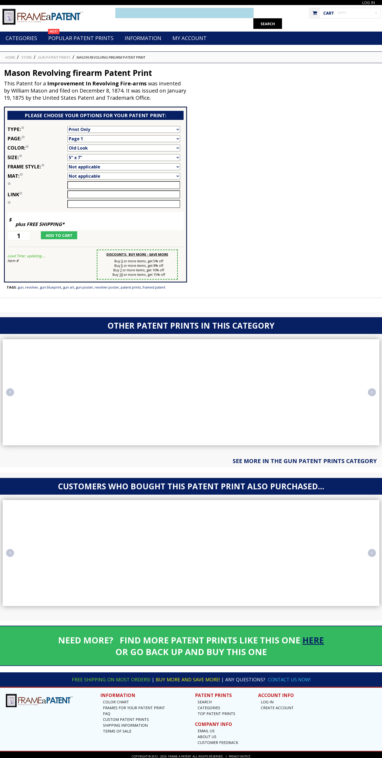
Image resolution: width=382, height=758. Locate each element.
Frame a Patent (179, 753)
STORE (26, 54)
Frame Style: (37, 164)
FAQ (106, 710)
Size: (37, 154)
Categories (21, 35)
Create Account (277, 704)
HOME (10, 54)
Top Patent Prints (216, 710)
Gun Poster (84, 284)
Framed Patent (154, 284)
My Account (189, 35)
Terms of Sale (117, 728)
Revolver (31, 284)
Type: (37, 126)
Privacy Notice (239, 753)
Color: (37, 145)
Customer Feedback (218, 739)
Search (205, 699)
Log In (368, 2)
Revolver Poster (107, 284)
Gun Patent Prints (54, 54)
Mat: (37, 173)
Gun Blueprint (50, 284)
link (14, 191)
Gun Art (68, 284)
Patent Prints (131, 284)
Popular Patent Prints (81, 34)
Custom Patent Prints (126, 716)
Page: (37, 136)
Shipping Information (125, 722)
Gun (21, 284)
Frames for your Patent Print (134, 704)
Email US (206, 727)
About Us (207, 733)
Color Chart (116, 699)
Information (143, 35)
